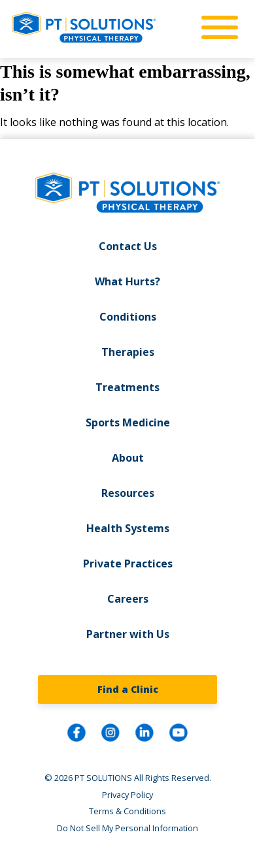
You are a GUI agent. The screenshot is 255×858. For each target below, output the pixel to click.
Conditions (127, 317)
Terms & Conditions (127, 811)
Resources (127, 493)
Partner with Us (127, 634)
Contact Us (128, 246)
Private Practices (128, 563)
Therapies (127, 352)
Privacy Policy (127, 795)
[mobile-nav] (215, 28)
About (128, 458)
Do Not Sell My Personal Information (127, 828)
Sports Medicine (128, 422)
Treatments (127, 387)
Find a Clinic (127, 689)
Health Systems (127, 528)
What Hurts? (127, 281)
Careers (127, 599)
